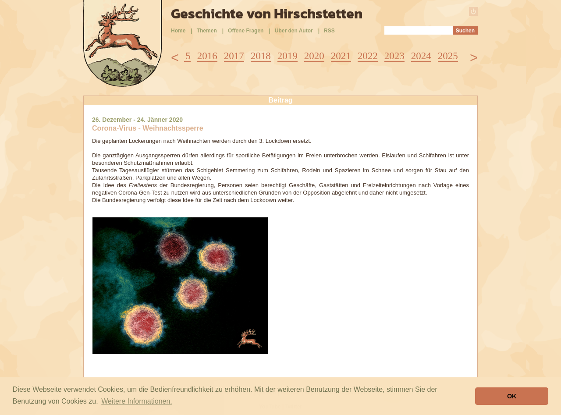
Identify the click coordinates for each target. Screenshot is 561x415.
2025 (448, 55)
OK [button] (512, 396)
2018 (261, 55)
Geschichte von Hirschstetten (266, 13)
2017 (234, 55)
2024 (421, 55)
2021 (341, 55)
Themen (207, 31)
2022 (368, 55)
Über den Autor (294, 31)
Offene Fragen (245, 31)
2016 (207, 55)
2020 (314, 55)
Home (178, 31)
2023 (394, 55)
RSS (329, 31)
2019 (287, 55)
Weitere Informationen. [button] (136, 401)
